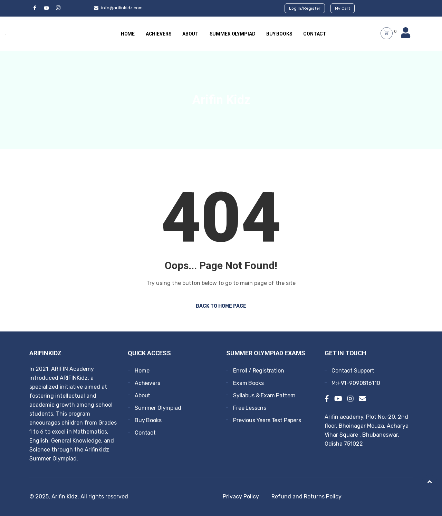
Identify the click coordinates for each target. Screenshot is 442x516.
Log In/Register (304, 8)
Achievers (158, 34)
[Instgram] (58, 8)
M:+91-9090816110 (356, 383)
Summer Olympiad (233, 34)
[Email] (362, 399)
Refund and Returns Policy (306, 496)
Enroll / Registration (258, 370)
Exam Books (248, 383)
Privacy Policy (241, 496)
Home (127, 34)
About (190, 34)
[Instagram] (350, 399)
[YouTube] (46, 7)
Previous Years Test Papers (267, 420)
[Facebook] (34, 8)
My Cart (342, 8)
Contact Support (353, 370)
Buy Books (280, 34)
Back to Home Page (221, 306)
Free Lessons (249, 408)
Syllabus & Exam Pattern (264, 395)
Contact (315, 34)
